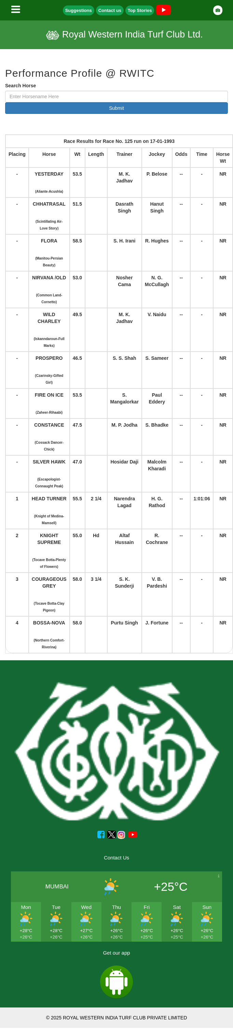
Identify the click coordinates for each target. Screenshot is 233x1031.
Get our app (116, 953)
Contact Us (116, 857)
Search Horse (20, 85)
